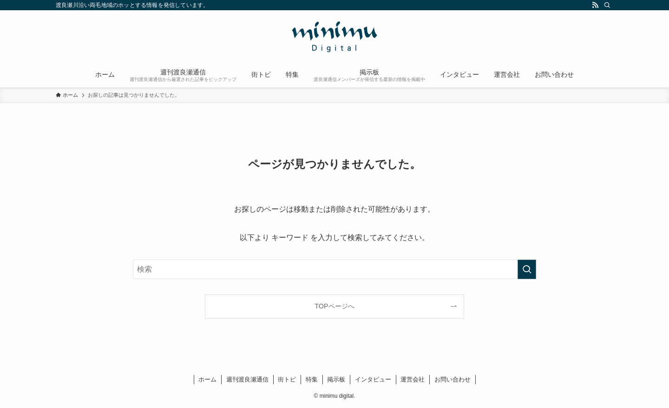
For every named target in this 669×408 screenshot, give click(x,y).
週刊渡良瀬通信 (247, 379)
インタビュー (373, 379)
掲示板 (336, 379)
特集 (312, 379)
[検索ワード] (334, 269)
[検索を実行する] (527, 269)
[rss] (595, 5)
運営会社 (412, 379)
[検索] (607, 5)
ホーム (207, 379)
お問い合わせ (452, 379)
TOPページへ (334, 306)
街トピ (287, 379)
